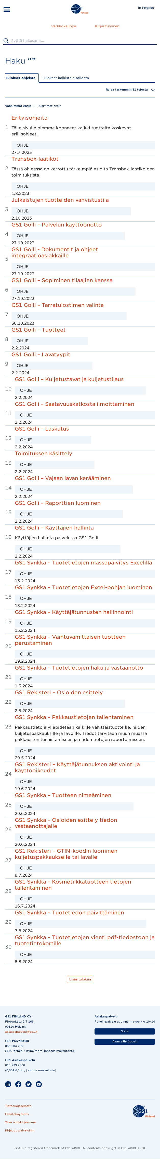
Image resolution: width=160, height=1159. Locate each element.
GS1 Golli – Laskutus (42, 429)
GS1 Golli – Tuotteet (38, 330)
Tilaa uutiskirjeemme (20, 1122)
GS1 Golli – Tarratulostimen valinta (57, 305)
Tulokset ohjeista (20, 78)
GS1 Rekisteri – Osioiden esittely (59, 692)
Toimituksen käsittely (43, 453)
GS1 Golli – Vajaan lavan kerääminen (63, 478)
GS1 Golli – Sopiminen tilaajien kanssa (62, 280)
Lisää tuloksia (80, 979)
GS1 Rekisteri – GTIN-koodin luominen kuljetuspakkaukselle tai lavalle (66, 854)
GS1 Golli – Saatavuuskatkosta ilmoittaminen (74, 404)
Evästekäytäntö (17, 1114)
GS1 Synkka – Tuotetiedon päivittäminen (69, 913)
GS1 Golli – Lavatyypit (40, 354)
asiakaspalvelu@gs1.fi (21, 1032)
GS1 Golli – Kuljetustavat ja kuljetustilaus (69, 379)
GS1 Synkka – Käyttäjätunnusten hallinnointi (74, 612)
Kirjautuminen (107, 26)
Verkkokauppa (63, 26)
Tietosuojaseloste (18, 1106)
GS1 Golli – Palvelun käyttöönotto (56, 225)
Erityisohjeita (29, 118)
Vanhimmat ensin (18, 106)
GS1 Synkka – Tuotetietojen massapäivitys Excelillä (83, 563)
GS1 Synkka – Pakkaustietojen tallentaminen (74, 717)
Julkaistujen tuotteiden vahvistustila (60, 200)
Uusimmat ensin (49, 106)
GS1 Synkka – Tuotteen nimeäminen (63, 795)
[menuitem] (146, 8)
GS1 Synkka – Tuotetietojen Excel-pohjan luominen (83, 587)
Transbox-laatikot (35, 159)
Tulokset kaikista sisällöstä (65, 78)
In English (146, 8)
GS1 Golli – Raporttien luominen (58, 503)
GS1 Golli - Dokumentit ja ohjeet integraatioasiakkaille (54, 252)
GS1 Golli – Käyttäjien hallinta (54, 528)
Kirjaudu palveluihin (19, 1130)
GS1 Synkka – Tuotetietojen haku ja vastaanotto (79, 668)
